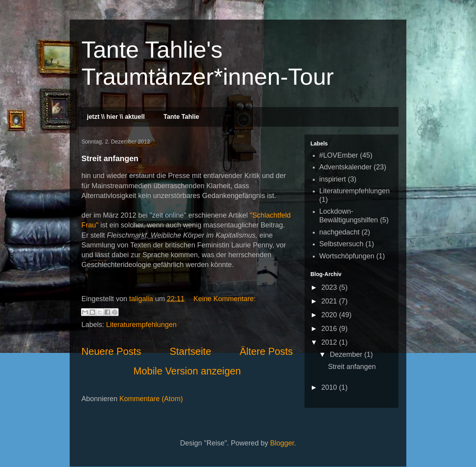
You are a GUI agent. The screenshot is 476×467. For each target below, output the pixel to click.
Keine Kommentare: (224, 299)
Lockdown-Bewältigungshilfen (348, 215)
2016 (330, 329)
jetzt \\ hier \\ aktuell (116, 116)
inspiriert (332, 179)
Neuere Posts (111, 351)
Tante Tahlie (181, 116)
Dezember (347, 354)
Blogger (282, 443)
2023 (330, 287)
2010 (330, 387)
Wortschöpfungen (347, 256)
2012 (330, 342)
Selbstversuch (341, 244)
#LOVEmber (338, 155)
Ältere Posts (266, 351)
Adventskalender (345, 167)
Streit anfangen (110, 158)
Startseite (190, 351)
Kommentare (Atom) (151, 399)
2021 (330, 301)
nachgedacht (339, 232)
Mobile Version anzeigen (187, 370)
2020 (330, 315)
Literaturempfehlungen (141, 325)
